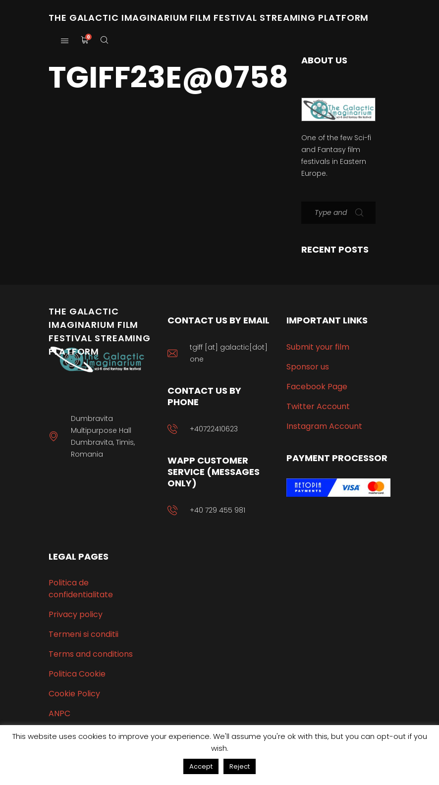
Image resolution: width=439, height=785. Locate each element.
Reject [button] (239, 766)
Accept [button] (201, 766)
